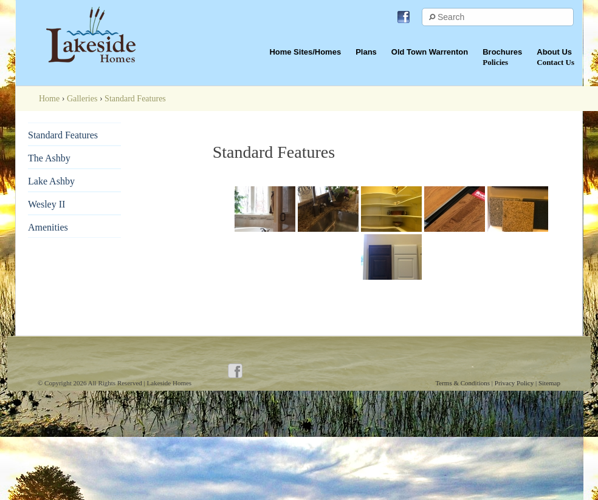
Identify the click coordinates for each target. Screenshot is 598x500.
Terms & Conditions (463, 383)
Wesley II (46, 204)
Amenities (48, 227)
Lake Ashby (51, 181)
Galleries (82, 98)
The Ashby (49, 158)
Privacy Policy (515, 383)
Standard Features (63, 135)
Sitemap (549, 383)
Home (49, 98)
